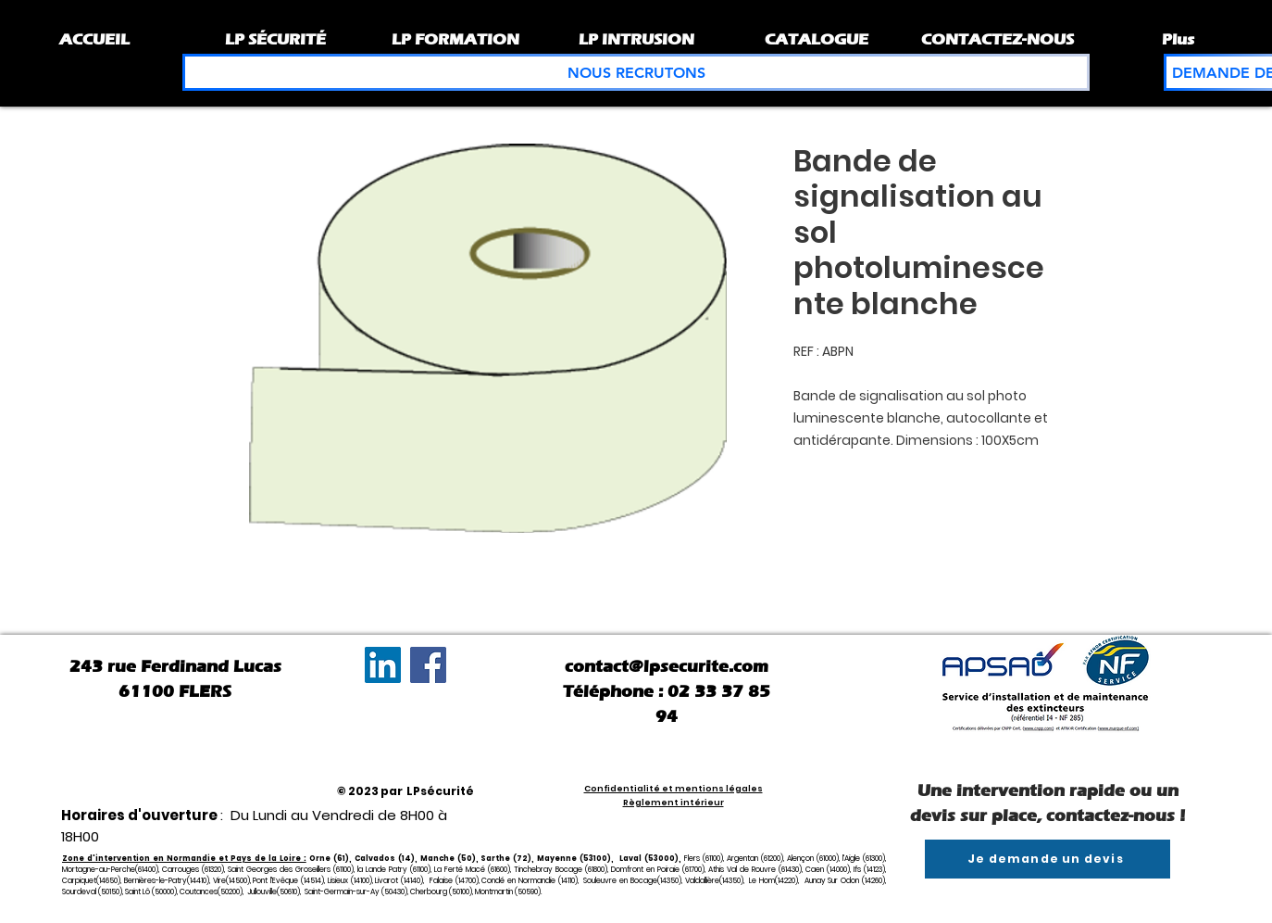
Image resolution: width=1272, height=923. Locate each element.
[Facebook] (428, 665)
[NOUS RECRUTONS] (636, 72)
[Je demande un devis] (1047, 859)
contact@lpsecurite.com (666, 666)
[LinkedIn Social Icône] (383, 665)
